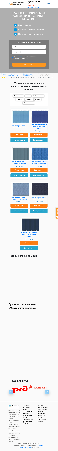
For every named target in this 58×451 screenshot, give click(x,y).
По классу (19, 99)
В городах (26, 423)
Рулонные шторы (43, 407)
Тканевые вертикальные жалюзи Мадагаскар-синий (29, 234)
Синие (27, 95)
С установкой (42, 419)
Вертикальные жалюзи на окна (28, 74)
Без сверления (27, 421)
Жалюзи (40, 406)
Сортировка (38, 95)
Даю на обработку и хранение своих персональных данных (27, 57)
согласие (19, 57)
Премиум (37, 99)
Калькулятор (57, 213)
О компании (26, 406)
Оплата (40, 417)
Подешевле (29, 99)
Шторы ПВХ (41, 415)
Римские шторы (42, 409)
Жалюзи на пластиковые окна (13, 74)
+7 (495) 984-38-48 (33, 3)
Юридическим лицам (27, 416)
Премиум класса (28, 419)
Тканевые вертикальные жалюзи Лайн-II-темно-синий (39, 126)
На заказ (40, 421)
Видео (25, 409)
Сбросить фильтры (28, 103)
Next (47, 392)
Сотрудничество (28, 411)
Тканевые (18, 95)
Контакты (26, 413)
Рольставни (41, 413)
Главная (3, 74)
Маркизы (40, 411)
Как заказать (27, 407)
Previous (11, 392)
